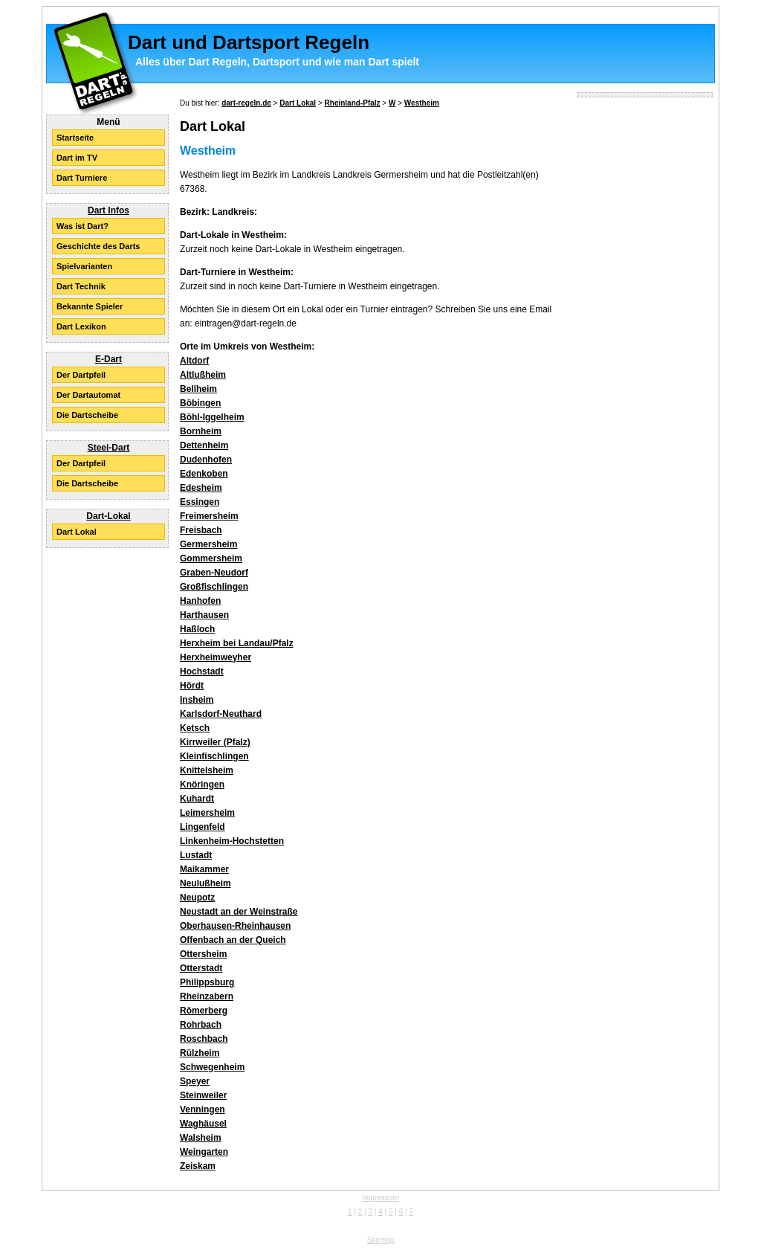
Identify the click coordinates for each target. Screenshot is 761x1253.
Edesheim (201, 488)
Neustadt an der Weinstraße (238, 911)
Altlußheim (203, 375)
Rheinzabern (206, 996)
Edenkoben (204, 473)
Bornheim (200, 431)
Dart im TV (76, 157)
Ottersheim (203, 954)
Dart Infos (108, 210)
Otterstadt (201, 968)
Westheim (421, 103)
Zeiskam (198, 1166)
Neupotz (197, 897)
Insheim (196, 700)
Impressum (380, 1198)
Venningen (202, 1109)
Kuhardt (197, 798)
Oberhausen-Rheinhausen (235, 926)
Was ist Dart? (82, 226)
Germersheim (208, 544)
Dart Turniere (81, 177)
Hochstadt (202, 671)
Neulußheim (205, 883)
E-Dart (108, 359)
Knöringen (202, 784)
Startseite (75, 137)
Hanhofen (200, 601)
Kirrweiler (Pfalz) (215, 742)
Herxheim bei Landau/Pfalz (237, 643)
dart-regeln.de (246, 103)
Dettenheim (204, 445)
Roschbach (204, 1039)
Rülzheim (199, 1053)
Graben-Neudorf (214, 572)
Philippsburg (207, 982)
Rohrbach (200, 1025)
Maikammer (204, 869)
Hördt (192, 685)
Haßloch (197, 629)
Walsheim (200, 1138)
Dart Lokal (76, 531)
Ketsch (195, 728)
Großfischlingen (214, 587)
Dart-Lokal (108, 516)
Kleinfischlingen (214, 756)
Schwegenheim (212, 1067)
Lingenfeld (202, 827)
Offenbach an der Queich (233, 940)
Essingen (199, 502)
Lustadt (196, 855)
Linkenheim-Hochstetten (232, 841)
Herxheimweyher (215, 657)
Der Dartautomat (88, 394)
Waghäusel (203, 1123)
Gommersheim (211, 558)
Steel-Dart (109, 447)
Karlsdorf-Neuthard (221, 714)
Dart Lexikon (81, 326)
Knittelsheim (206, 770)
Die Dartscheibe (87, 414)
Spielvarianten (84, 266)
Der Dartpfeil (81, 374)
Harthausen (204, 615)
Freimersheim (209, 516)
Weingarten (204, 1152)
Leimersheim (207, 813)
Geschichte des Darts (98, 246)
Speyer (195, 1081)
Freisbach (201, 530)
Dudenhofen (206, 459)
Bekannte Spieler (89, 306)
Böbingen (200, 403)
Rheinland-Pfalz (352, 103)
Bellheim (198, 389)
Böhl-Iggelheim (212, 417)
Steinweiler (203, 1095)
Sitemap (381, 1240)
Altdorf (194, 360)
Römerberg (203, 1010)
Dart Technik (81, 286)
